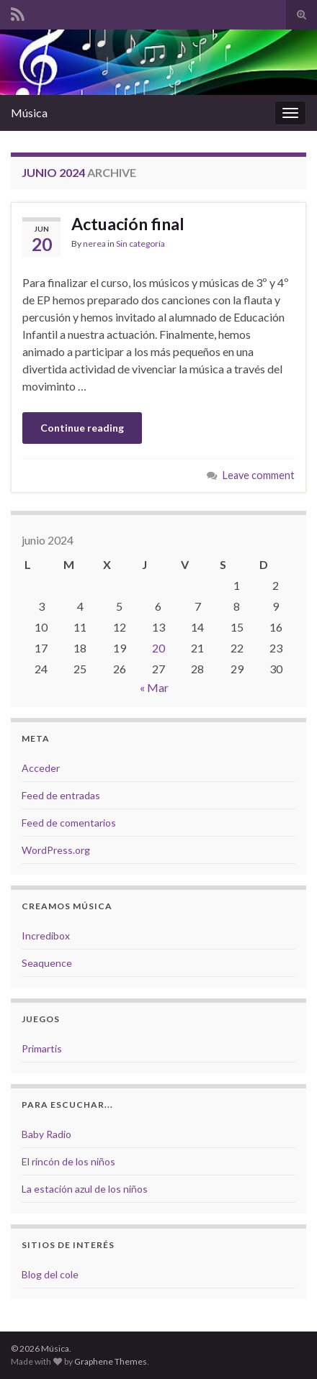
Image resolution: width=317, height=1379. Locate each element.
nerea (94, 243)
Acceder (41, 768)
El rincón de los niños (68, 1161)
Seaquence (47, 963)
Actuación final (127, 224)
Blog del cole (50, 1274)
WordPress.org (56, 850)
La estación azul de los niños (85, 1189)
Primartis (42, 1048)
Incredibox (46, 935)
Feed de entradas (61, 795)
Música (29, 112)
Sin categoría (140, 243)
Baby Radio (46, 1134)
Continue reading (82, 428)
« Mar (154, 687)
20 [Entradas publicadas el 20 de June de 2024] (158, 648)
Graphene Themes (110, 1361)
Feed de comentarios (69, 822)
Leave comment (259, 475)
